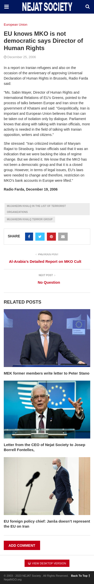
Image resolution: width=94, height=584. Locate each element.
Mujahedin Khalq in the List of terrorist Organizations (36, 209)
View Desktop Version (47, 563)
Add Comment (22, 545)
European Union (15, 24)
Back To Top (80, 575)
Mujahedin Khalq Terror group (30, 219)
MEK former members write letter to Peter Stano (46, 373)
